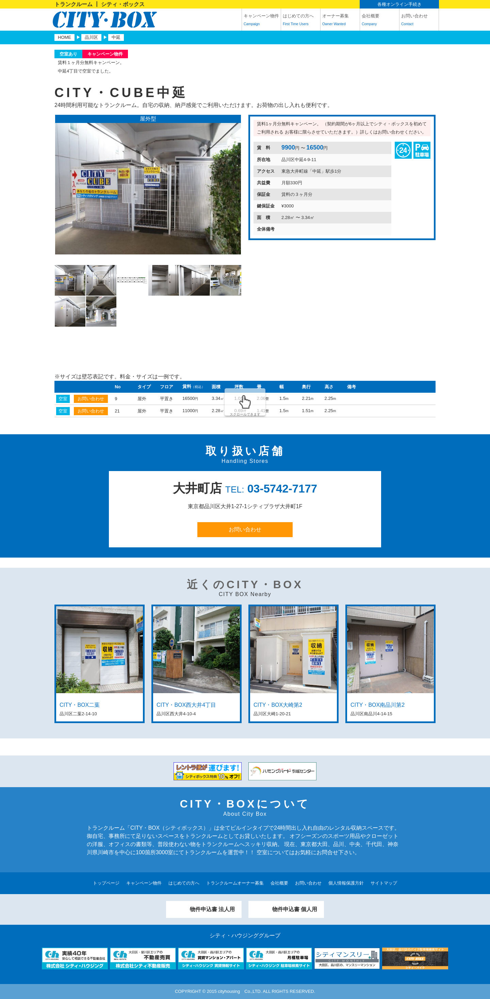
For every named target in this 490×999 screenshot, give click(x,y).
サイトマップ (384, 883)
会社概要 (379, 20)
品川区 (91, 37)
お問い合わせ (419, 20)
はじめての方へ (300, 20)
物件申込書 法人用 (212, 909)
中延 (116, 37)
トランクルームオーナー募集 (235, 883)
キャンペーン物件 (261, 20)
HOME (64, 37)
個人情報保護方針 (346, 883)
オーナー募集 (340, 20)
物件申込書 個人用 (294, 909)
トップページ (106, 883)
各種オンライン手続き (399, 4)
